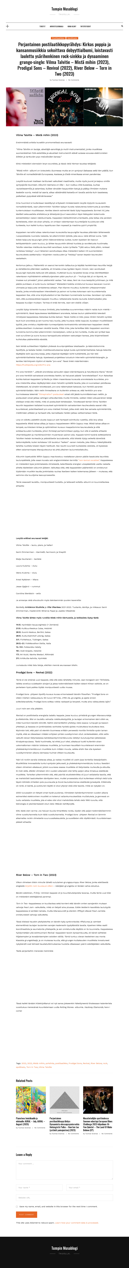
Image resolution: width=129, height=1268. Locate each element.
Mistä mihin (38, 1063)
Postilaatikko (58, 38)
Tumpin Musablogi (64, 9)
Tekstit (42, 26)
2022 (24, 1063)
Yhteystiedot (85, 26)
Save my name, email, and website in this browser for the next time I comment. (58, 1206)
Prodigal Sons (75, 1063)
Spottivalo (72, 38)
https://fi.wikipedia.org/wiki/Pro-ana (33, 365)
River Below (96, 1063)
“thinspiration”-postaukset (51, 394)
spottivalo (20, 1067)
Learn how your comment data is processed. (77, 1223)
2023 (29, 1063)
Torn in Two (32, 1067)
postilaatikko (61, 1063)
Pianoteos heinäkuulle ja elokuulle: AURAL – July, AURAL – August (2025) (30, 1121)
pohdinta (50, 1063)
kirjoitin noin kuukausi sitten (39, 886)
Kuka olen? (72, 26)
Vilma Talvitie (45, 1067)
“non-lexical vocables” (88, 460)
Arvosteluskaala (56, 26)
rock (105, 1063)
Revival (86, 1063)
